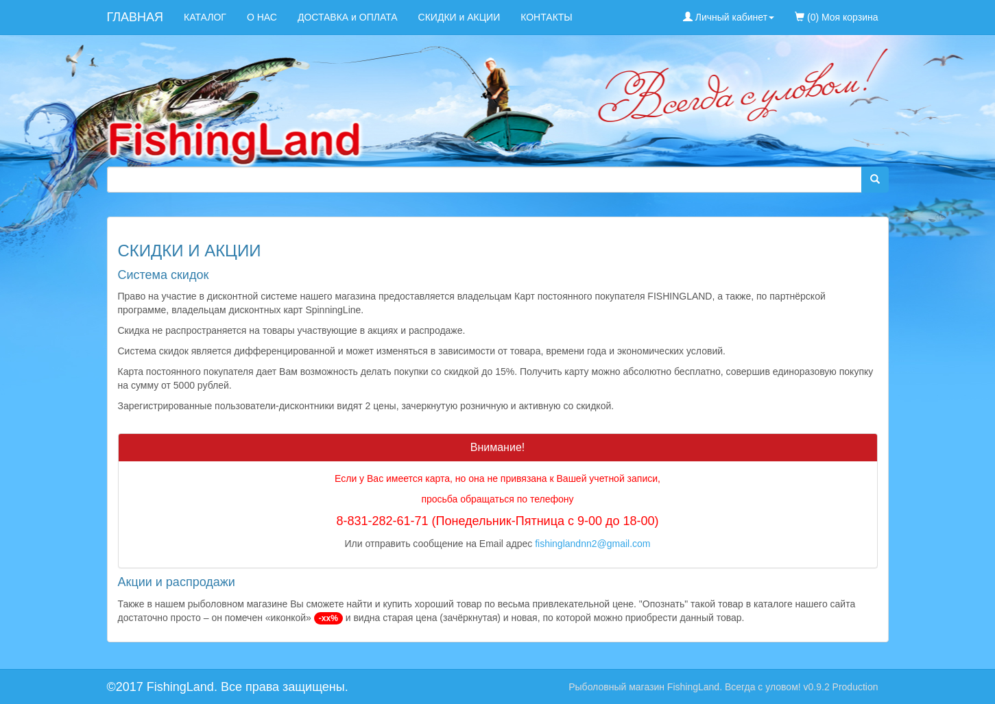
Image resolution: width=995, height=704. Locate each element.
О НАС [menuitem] (262, 17)
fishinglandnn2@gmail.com (592, 543)
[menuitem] (899, 10)
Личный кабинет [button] (728, 17)
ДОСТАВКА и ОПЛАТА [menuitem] (348, 17)
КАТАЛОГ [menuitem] (205, 17)
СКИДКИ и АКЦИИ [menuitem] (459, 17)
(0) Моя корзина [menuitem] (836, 17)
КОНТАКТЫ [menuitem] (546, 17)
